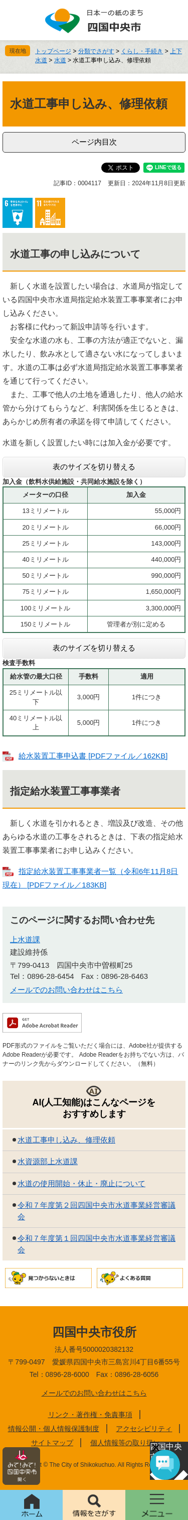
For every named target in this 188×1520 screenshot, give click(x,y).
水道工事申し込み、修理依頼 (66, 1139)
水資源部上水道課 (48, 1161)
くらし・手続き (142, 51)
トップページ (53, 51)
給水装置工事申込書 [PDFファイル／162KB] (93, 755)
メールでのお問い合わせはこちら (66, 989)
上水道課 (25, 939)
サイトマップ (52, 1443)
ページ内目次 (94, 142)
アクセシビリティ (144, 1429)
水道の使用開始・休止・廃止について (81, 1183)
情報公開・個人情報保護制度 (53, 1429)
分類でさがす (96, 51)
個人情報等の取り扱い (125, 1443)
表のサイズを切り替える (94, 466)
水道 (60, 60)
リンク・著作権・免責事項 (90, 1415)
